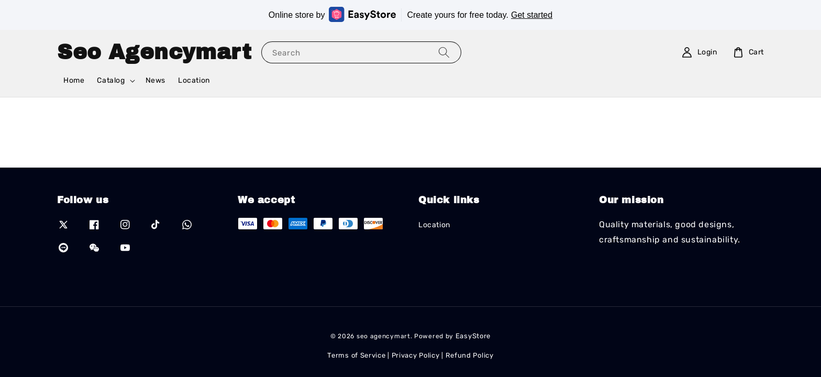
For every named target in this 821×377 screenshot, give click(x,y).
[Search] (444, 52)
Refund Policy (470, 355)
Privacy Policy (416, 355)
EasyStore (473, 336)
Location (194, 80)
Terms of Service (356, 355)
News (155, 80)
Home (73, 80)
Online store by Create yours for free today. (410, 14)
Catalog (111, 80)
